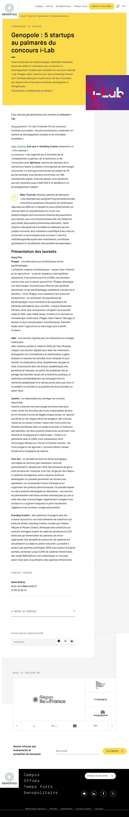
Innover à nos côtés (101, 6)
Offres (49, 6)
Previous (17, 726)
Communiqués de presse (59, 16)
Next (111, 726)
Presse (53, 809)
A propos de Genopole (43, 611)
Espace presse (43, 16)
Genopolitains (63, 6)
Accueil (23, 16)
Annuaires (67, 809)
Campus (39, 6)
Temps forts (80, 6)
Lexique (99, 809)
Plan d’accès (83, 809)
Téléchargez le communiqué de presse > (32, 91)
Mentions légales (36, 809)
